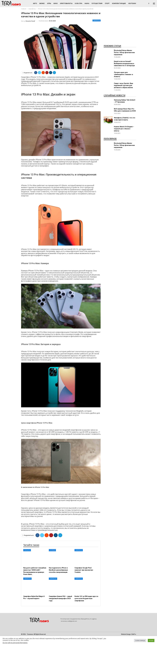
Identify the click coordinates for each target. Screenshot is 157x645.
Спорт (107, 3)
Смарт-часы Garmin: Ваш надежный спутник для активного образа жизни (123, 85)
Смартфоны (96, 20)
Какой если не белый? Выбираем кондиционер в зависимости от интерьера (124, 63)
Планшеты (27, 550)
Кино (56, 3)
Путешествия (97, 3)
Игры (49, 3)
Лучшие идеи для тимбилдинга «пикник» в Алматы (123, 74)
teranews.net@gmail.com (69, 621)
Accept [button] (151, 640)
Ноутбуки (132, 3)
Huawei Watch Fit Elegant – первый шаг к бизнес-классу (124, 129)
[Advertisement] (120, 27)
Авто (35, 3)
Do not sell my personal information (15, 643)
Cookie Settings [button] (140, 640)
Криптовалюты (66, 3)
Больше (141, 3)
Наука (87, 3)
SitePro (133, 634)
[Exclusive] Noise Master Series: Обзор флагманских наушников (124, 53)
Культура (78, 3)
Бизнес (42, 3)
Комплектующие (119, 3)
